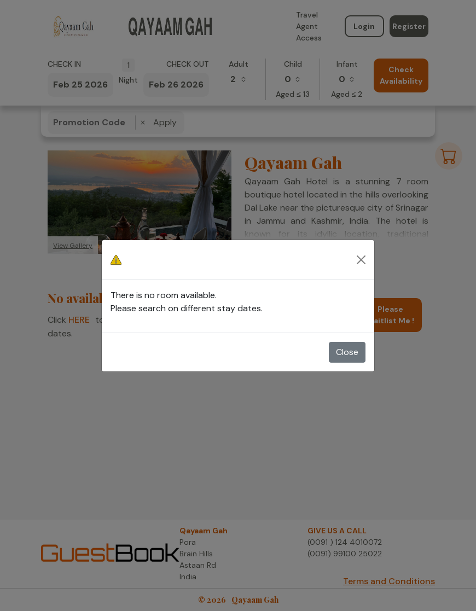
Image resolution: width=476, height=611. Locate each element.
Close (347, 352)
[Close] (361, 260)
